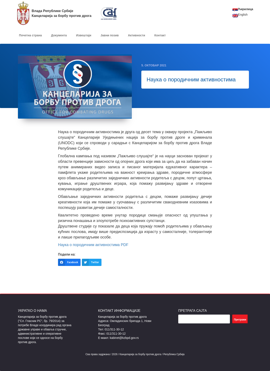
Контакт (160, 35)
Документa (59, 35)
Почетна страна (30, 35)
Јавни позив (109, 35)
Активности (136, 35)
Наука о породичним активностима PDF (93, 245)
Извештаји (83, 35)
